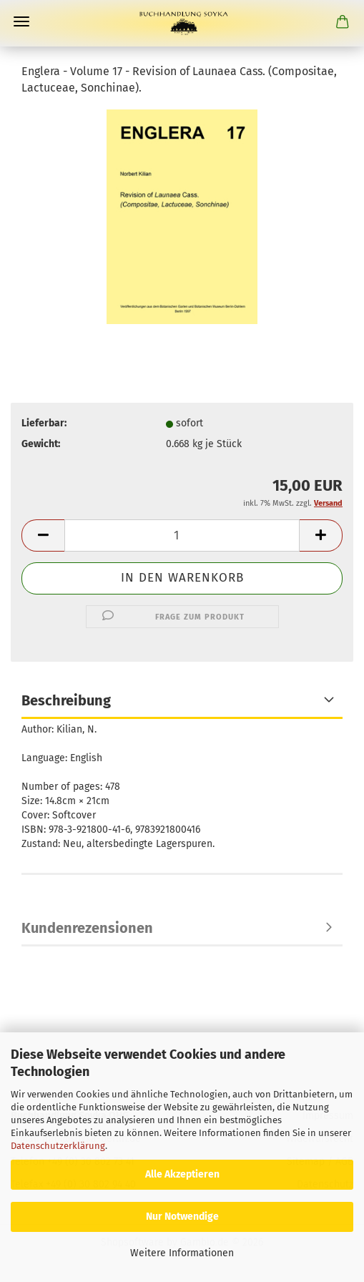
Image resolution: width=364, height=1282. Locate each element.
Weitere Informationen (182, 1253)
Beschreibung (66, 700)
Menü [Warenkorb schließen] (21, 21)
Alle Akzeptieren (182, 1174)
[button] (42, 535)
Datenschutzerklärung (58, 1145)
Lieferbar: (44, 423)
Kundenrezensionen (87, 927)
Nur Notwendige (182, 1216)
